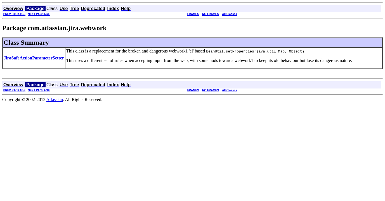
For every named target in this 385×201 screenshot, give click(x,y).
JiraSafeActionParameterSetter (34, 58)
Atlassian (54, 99)
